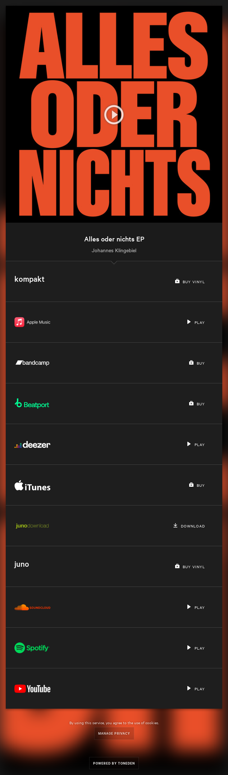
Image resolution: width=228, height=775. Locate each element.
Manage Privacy (114, 733)
